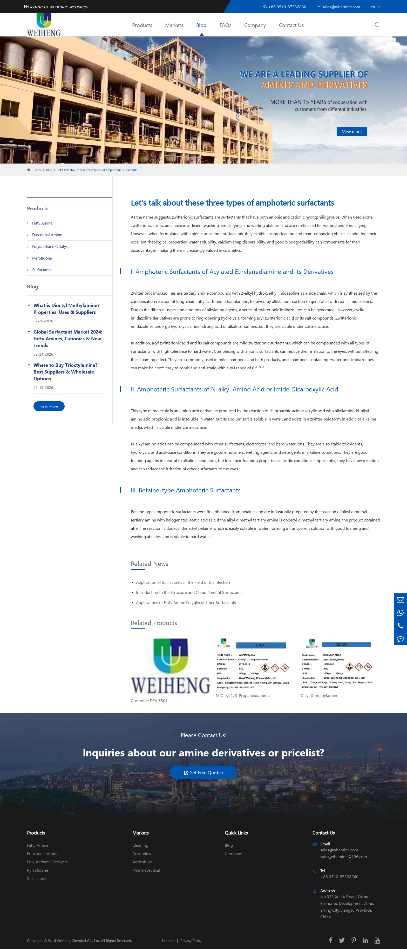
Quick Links (236, 832)
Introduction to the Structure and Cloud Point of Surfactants (189, 592)
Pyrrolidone (42, 258)
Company (255, 24)
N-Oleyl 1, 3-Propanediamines (243, 695)
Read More (49, 406)
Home (37, 170)
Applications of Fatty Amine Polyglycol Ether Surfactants (186, 602)
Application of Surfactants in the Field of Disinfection (183, 582)
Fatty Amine (42, 223)
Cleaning (140, 845)
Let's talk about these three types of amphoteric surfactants (97, 170)
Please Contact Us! (204, 735)
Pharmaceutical (146, 870)
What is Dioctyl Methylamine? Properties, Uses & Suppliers (66, 308)
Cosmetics (141, 853)
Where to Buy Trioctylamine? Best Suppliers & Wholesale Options (65, 372)
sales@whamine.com (338, 6)
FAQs (225, 24)
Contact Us (291, 24)
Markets (174, 24)
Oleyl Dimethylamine (319, 695)
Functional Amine (47, 234)
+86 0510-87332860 (284, 6)
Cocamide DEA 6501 (149, 700)
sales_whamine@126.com (343, 856)
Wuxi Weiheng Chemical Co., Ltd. (74, 940)
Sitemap (168, 940)
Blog (201, 24)
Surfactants (41, 269)
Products (142, 24)
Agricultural (142, 861)
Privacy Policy (190, 940)
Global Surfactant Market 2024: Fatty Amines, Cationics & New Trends (67, 338)
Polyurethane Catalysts (51, 246)
